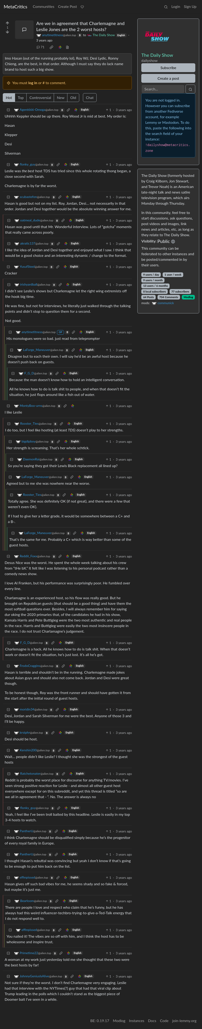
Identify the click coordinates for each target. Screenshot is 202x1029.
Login (175, 6)
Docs (152, 1020)
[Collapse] (8, 109)
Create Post (67, 6)
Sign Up (190, 6)
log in (32, 82)
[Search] (163, 89)
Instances (136, 1020)
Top (21, 97)
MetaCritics (15, 6)
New (60, 97)
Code (164, 1020)
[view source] (67, 47)
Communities (43, 6)
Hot (9, 97)
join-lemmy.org (184, 1020)
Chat (90, 97)
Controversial (40, 97)
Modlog (188, 297)
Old (73, 97)
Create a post (168, 78)
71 (40, 47)
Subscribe (168, 67)
